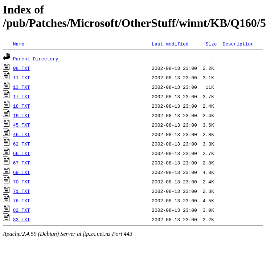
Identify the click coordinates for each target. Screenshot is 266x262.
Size (211, 43)
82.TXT (21, 210)
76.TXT (21, 200)
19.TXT (21, 115)
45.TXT (21, 125)
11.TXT (21, 77)
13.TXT (21, 87)
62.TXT (21, 143)
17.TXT (21, 96)
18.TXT (21, 106)
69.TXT (21, 172)
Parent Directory (35, 58)
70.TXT (21, 181)
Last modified (170, 43)
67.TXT (21, 162)
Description (238, 43)
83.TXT (21, 219)
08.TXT (21, 68)
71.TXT (21, 191)
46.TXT (21, 134)
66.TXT (21, 153)
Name (18, 43)
